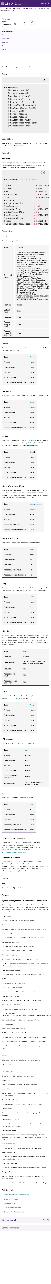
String (32, 402)
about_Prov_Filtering (19, 497)
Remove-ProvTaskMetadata (14, 1212)
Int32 (32, 549)
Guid (26, 750)
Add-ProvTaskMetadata (12, 1208)
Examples (6, 42)
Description (7, 38)
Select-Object (33, 443)
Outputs (6, 53)
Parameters (7, 46)
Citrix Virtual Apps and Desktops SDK (18, 8)
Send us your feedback (11, 1228)
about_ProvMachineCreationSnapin (17, 1195)
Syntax (5, 34)
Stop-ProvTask (9, 1203)
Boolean (33, 357)
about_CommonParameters (24, 871)
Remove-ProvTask (11, 1199)
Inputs (5, 49)
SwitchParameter (36, 504)
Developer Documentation (20, 3)
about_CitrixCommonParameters (14, 852)
